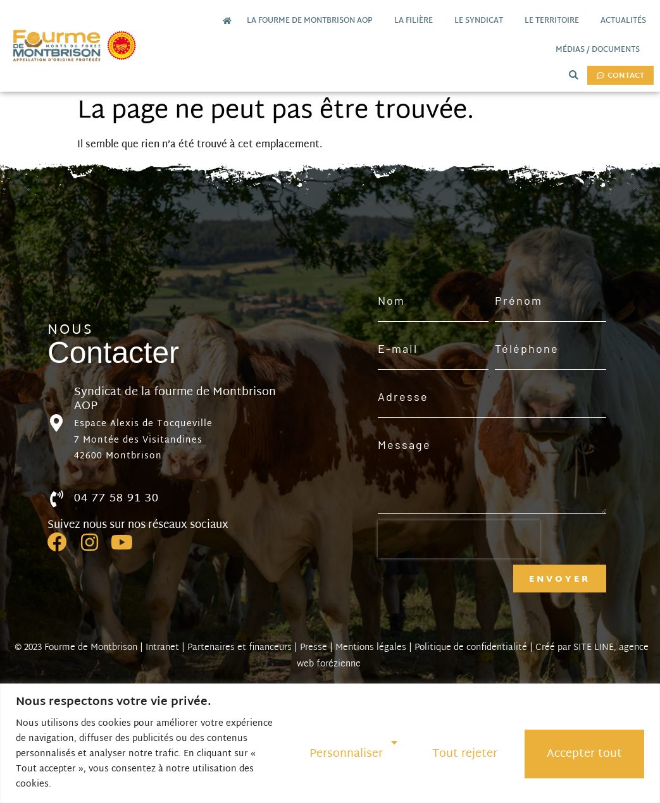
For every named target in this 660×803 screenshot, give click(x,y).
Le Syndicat (481, 21)
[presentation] (459, 539)
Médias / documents (601, 50)
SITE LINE (593, 648)
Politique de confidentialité (470, 648)
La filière (416, 21)
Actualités (623, 21)
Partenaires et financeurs (239, 648)
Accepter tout (584, 754)
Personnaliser (346, 754)
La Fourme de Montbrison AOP (313, 21)
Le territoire (555, 21)
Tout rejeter (464, 754)
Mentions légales (370, 648)
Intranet (162, 648)
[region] (330, 743)
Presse (313, 648)
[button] (573, 74)
